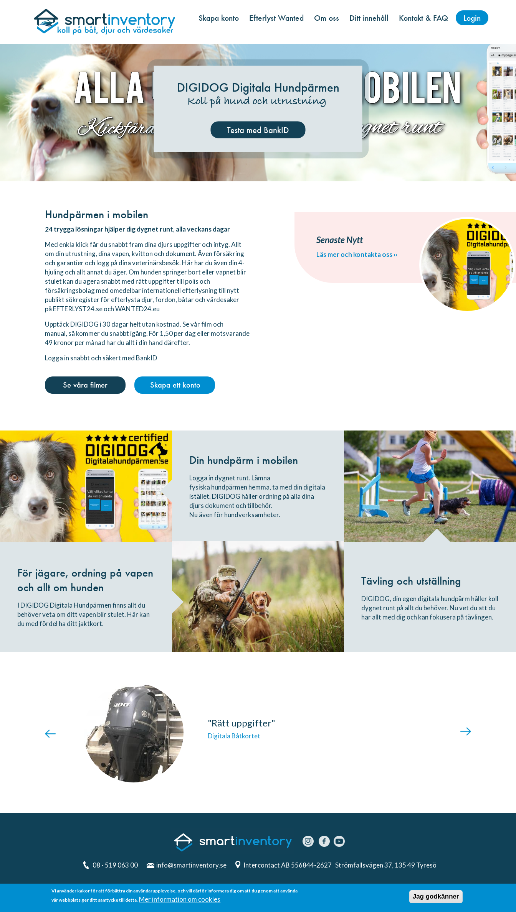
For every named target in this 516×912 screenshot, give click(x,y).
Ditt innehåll (369, 18)
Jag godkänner (436, 897)
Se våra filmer (85, 384)
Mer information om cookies (179, 900)
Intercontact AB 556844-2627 (288, 865)
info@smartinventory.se (191, 865)
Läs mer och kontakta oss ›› (356, 254)
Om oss (326, 18)
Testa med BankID (258, 130)
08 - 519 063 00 (115, 865)
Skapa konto (218, 18)
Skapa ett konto (175, 384)
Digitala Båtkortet (234, 736)
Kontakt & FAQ (423, 18)
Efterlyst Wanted (276, 18)
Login (472, 18)
